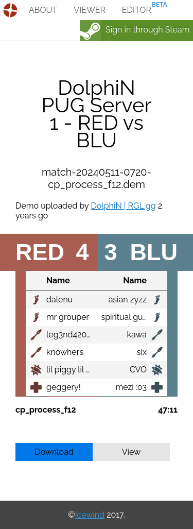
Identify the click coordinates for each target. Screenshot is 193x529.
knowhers (64, 352)
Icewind (89, 515)
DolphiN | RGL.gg (123, 206)
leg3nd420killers (77, 334)
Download (54, 452)
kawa (137, 334)
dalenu (59, 299)
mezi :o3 (131, 387)
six (142, 352)
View (131, 452)
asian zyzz (128, 299)
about (43, 10)
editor (136, 10)
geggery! (63, 387)
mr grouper (67, 317)
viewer (90, 10)
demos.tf (12, 10)
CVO (138, 369)
